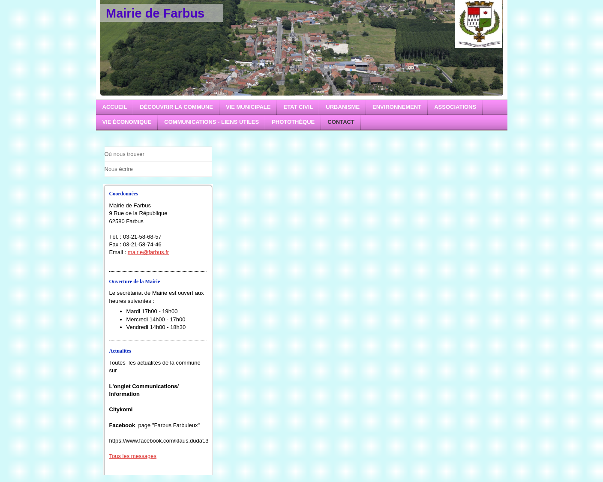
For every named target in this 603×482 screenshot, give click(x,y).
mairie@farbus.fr (148, 252)
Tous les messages (133, 456)
